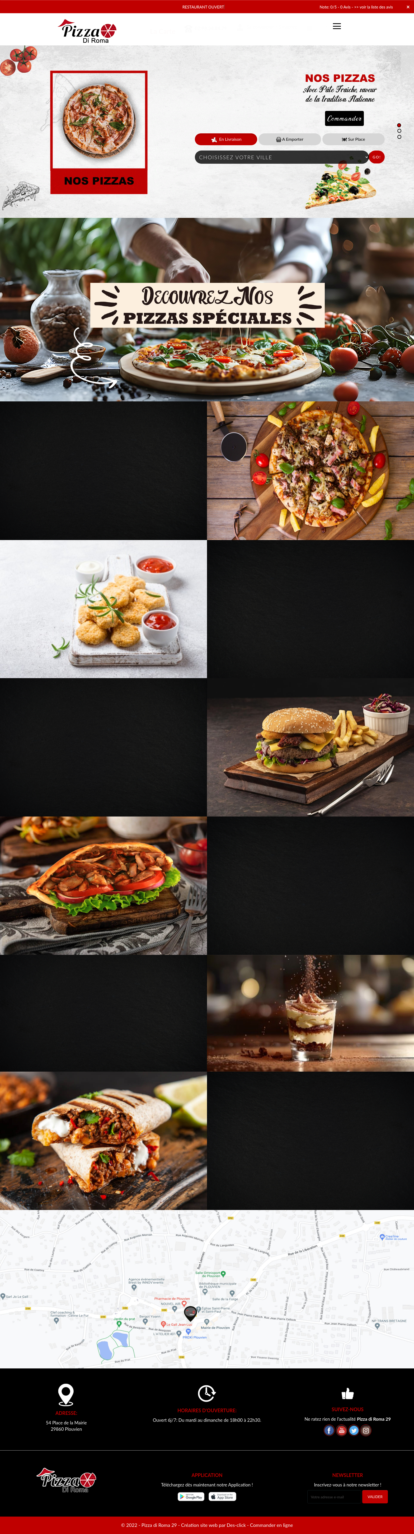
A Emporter (289, 139)
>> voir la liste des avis (373, 6)
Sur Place (353, 139)
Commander (344, 118)
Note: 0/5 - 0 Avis (335, 6)
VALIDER (375, 1496)
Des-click (236, 1525)
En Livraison (226, 139)
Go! (377, 157)
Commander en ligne (271, 1525)
